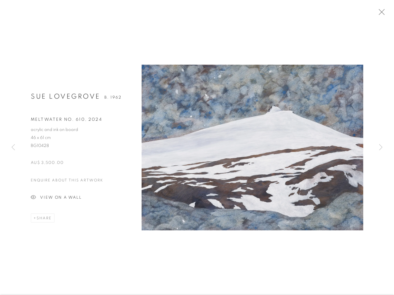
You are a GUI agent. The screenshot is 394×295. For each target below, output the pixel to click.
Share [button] (44, 219)
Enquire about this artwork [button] (67, 181)
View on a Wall (56, 199)
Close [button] (380, 13)
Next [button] (381, 147)
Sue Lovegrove (65, 97)
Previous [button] (13, 147)
